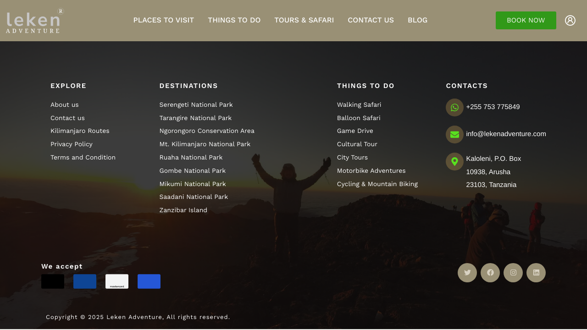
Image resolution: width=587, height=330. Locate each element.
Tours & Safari (304, 20)
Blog (417, 20)
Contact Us (371, 20)
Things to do (234, 20)
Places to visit (163, 20)
